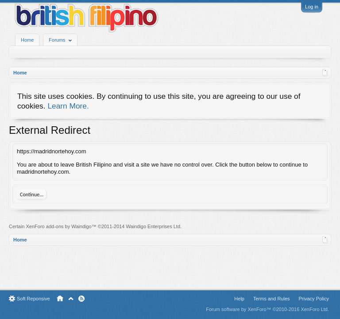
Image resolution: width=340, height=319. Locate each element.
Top (71, 299)
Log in (311, 6)
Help (239, 298)
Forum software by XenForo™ (267, 309)
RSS (81, 299)
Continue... (31, 194)
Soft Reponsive (33, 298)
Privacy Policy (314, 298)
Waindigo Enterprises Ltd (153, 226)
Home (27, 40)
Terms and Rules (271, 298)
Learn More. (68, 105)
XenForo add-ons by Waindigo (59, 226)
